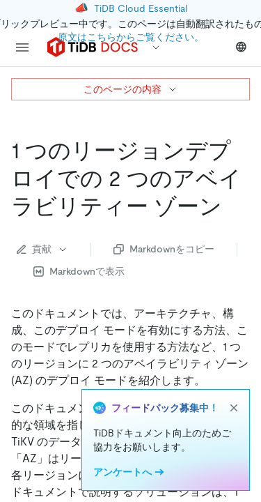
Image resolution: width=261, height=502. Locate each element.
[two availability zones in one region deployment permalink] (233, 206)
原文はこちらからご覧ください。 (131, 37)
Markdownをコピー (163, 248)
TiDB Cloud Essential (140, 8)
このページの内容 (131, 89)
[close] (234, 408)
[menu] (22, 47)
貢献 (42, 248)
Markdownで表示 (79, 271)
